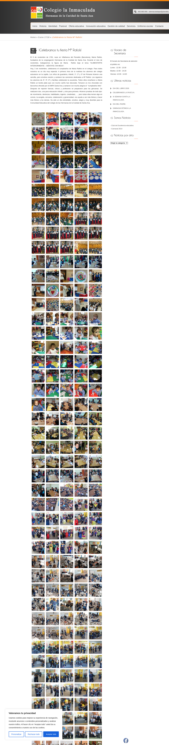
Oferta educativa (58, 26)
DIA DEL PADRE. (126, 94)
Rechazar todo (34, 734)
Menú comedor (18, 699)
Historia (25, 26)
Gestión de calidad (98, 26)
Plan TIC (16, 708)
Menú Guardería (19, 702)
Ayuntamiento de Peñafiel (93, 699)
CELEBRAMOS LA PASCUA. (131, 86)
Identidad (35, 26)
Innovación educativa (78, 26)
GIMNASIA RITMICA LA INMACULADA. (135, 98)
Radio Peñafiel (89, 705)
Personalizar (16, 734)
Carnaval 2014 (123, 116)
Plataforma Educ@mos (57, 695)
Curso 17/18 (26, 37)
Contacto (142, 26)
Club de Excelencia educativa (129, 112)
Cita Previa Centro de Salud (94, 702)
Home (15, 37)
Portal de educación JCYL (94, 695)
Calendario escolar (20, 695)
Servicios (113, 26)
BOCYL (87, 715)
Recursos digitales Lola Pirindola (60, 699)
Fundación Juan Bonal (56, 705)
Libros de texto (18, 705)
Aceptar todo (51, 734)
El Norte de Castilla (91, 708)
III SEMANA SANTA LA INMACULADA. (134, 90)
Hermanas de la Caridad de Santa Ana (62, 702)
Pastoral (45, 26)
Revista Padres (90, 712)
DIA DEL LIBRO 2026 (128, 82)
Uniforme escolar (127, 26)
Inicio (17, 26)
